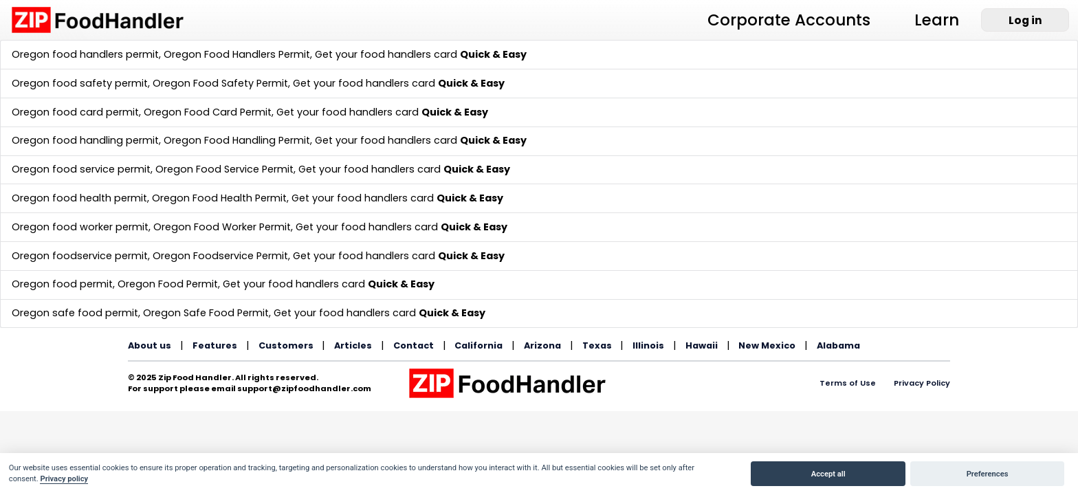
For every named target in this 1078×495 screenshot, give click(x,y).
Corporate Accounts (788, 20)
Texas (597, 345)
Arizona (542, 345)
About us (149, 345)
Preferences (988, 474)
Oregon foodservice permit (80, 256)
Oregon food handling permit (85, 140)
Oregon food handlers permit (85, 54)
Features (214, 345)
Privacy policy (64, 478)
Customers (286, 345)
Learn (936, 20)
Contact (413, 345)
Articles (353, 345)
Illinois (648, 345)
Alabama (838, 345)
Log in (1025, 20)
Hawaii (701, 345)
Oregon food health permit (79, 198)
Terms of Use (848, 382)
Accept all (828, 474)
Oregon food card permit (75, 112)
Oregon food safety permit (80, 83)
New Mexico (766, 345)
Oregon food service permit (81, 169)
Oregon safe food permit (75, 313)
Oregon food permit (62, 284)
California (478, 345)
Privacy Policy (922, 382)
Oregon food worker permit (80, 227)
